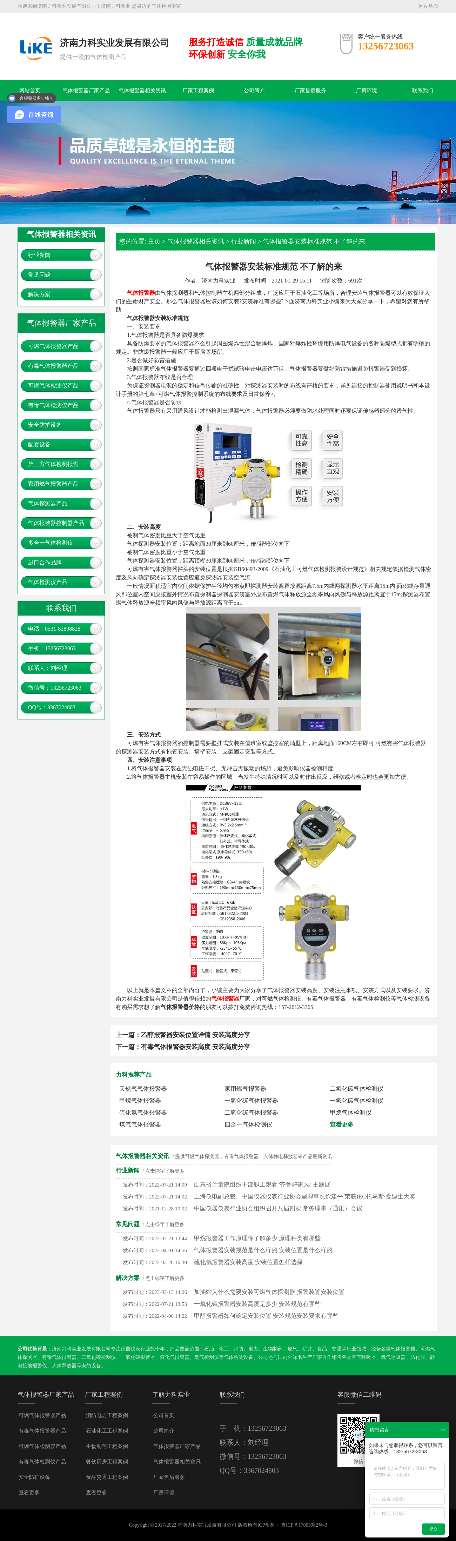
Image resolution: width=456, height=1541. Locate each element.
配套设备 (39, 444)
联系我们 (422, 90)
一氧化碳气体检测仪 (356, 1100)
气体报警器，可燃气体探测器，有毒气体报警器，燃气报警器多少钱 (35, 37)
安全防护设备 (45, 425)
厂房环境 (366, 90)
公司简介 (254, 90)
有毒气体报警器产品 (53, 366)
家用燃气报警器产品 (53, 484)
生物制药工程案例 (107, 1446)
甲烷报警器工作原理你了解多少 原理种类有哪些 (257, 1238)
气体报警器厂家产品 (86, 90)
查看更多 (342, 1124)
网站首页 (29, 90)
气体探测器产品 (47, 503)
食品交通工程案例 (107, 1477)
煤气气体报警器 (140, 1124)
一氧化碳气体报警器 (251, 1100)
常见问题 (39, 275)
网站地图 (428, 6)
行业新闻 (39, 255)
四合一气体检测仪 (248, 1124)
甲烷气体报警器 (140, 1100)
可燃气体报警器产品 (53, 346)
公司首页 (163, 1415)
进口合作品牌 (45, 562)
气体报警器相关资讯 (142, 90)
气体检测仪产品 (47, 582)
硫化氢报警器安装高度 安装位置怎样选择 (248, 1262)
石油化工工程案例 (107, 1431)
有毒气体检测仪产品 (53, 405)
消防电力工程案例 (107, 1415)
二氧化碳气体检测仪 (356, 1088)
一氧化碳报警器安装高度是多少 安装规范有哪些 (257, 1304)
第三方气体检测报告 (53, 464)
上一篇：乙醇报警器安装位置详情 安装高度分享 (183, 1034)
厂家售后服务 (310, 90)
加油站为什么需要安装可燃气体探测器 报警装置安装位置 (269, 1292)
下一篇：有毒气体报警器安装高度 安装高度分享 (183, 1046)
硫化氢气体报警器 (143, 1112)
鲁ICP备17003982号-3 (304, 1525)
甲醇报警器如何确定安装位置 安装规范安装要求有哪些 (266, 1316)
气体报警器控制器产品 (56, 523)
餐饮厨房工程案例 (107, 1461)
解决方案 (39, 294)
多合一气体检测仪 (50, 543)
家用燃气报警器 (245, 1088)
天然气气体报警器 (143, 1088)
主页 (154, 241)
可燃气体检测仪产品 (53, 385)
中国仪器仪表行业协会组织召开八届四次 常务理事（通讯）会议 (278, 1208)
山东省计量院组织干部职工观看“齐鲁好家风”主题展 (262, 1184)
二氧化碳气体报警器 (251, 1112)
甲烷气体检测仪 (350, 1112)
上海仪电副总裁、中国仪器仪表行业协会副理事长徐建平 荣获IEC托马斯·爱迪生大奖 (304, 1196)
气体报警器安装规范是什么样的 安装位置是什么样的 (263, 1250)
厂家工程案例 (198, 90)
